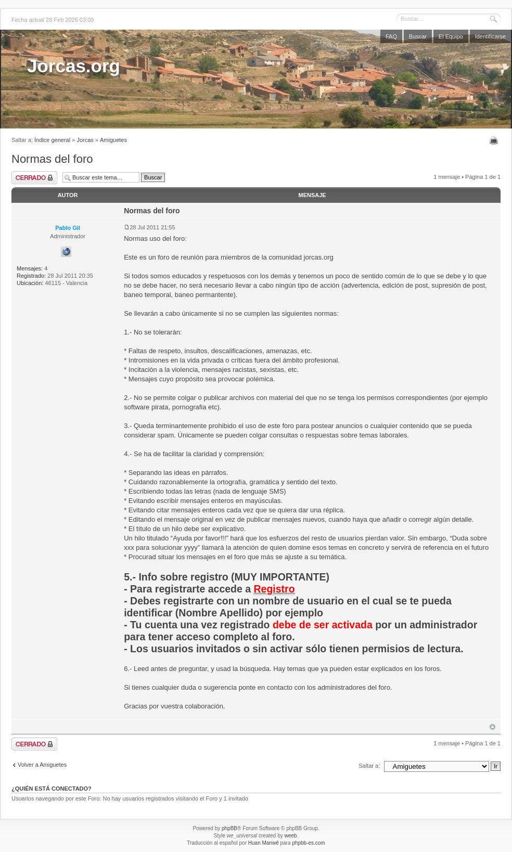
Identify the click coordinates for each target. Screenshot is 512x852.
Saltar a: (369, 766)
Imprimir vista (495, 140)
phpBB (229, 828)
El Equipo (451, 36)
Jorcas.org (73, 66)
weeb (290, 835)
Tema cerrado (34, 177)
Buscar (418, 36)
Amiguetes (113, 140)
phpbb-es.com (308, 843)
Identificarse (490, 36)
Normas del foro (52, 158)
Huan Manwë (263, 843)
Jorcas (84, 140)
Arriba (492, 727)
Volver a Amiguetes (42, 764)
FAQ (391, 36)
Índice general (52, 140)
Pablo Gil (67, 228)
